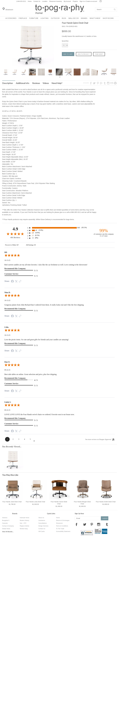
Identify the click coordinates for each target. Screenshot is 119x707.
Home (29, 1)
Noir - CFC (23, 523)
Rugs (64, 18)
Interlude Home (24, 517)
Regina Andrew (24, 526)
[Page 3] (19, 439)
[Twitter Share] (16, 281)
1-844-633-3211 (21, 1)
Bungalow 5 (5, 520)
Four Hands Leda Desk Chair (35, 502)
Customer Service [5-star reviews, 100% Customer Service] (11, 274)
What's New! (95, 18)
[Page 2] (13, 439)
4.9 (15, 229)
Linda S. (7, 402)
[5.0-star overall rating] (59, 256)
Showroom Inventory (55, 1)
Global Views (6, 529)
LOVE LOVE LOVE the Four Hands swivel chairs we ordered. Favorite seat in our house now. (39, 414)
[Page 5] (30, 439)
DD (5, 252)
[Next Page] (34, 441)
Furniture (33, 18)
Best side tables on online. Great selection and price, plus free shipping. (30, 374)
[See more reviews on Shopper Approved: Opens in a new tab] (98, 439)
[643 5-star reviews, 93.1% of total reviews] (59, 228)
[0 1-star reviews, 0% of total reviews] (59, 238)
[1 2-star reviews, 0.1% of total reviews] (59, 235)
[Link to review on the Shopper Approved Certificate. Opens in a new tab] (20, 281)
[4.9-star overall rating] (15, 233)
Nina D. (7, 292)
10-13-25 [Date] (7, 260)
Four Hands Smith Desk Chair (106, 502)
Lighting (45, 18)
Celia (6, 327)
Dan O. (7, 362)
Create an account (91, 1)
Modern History (24, 520)
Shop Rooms (108, 18)
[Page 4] (24, 439)
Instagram (98, 524)
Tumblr (107, 524)
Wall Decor (73, 18)
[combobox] (11, 245)
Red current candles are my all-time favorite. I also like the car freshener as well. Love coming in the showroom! (45, 265)
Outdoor (55, 18)
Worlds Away (24, 529)
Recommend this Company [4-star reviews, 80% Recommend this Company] (15, 378)
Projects (75, 1)
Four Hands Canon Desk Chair (59, 503)
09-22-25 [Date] (7, 370)
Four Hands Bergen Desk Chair (82, 503)
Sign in (82, 1)
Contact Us (36, 1)
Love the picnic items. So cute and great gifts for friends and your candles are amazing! (36, 340)
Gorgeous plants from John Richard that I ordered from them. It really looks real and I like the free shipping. (44, 305)
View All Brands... (8, 531)
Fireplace (23, 18)
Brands (84, 18)
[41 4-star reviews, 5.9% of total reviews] (59, 230)
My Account (67, 1)
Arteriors (4, 517)
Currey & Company (8, 526)
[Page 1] (7, 439)
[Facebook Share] (12, 282)
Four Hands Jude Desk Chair (12, 502)
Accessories (10, 18)
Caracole (5, 523)
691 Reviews (15, 237)
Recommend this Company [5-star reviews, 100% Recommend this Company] (15, 268)
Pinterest (91, 524)
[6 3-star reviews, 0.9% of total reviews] (59, 233)
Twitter (84, 524)
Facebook (76, 524)
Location (44, 1)
